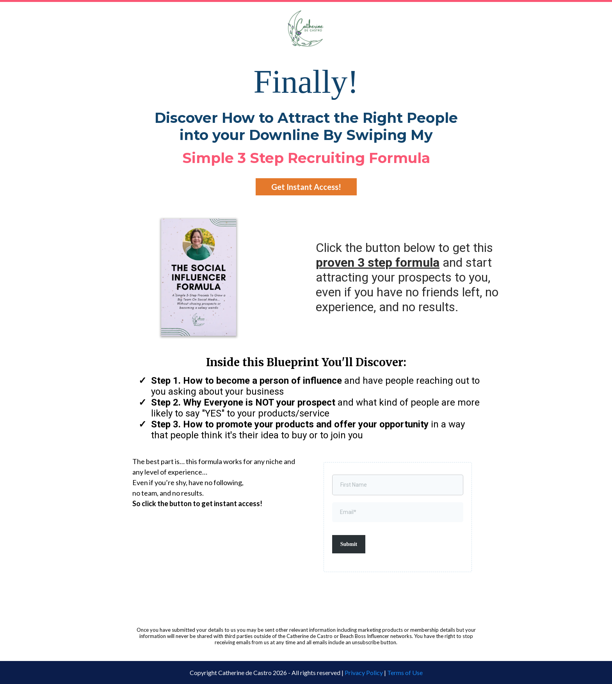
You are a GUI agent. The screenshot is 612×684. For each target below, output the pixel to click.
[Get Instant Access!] (306, 186)
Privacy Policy (364, 672)
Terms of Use (405, 672)
